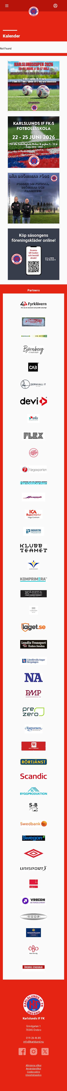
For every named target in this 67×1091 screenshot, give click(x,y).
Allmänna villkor (33, 1065)
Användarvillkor (33, 1068)
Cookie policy (33, 1072)
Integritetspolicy (33, 1075)
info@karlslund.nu (33, 1041)
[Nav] (6, 5)
